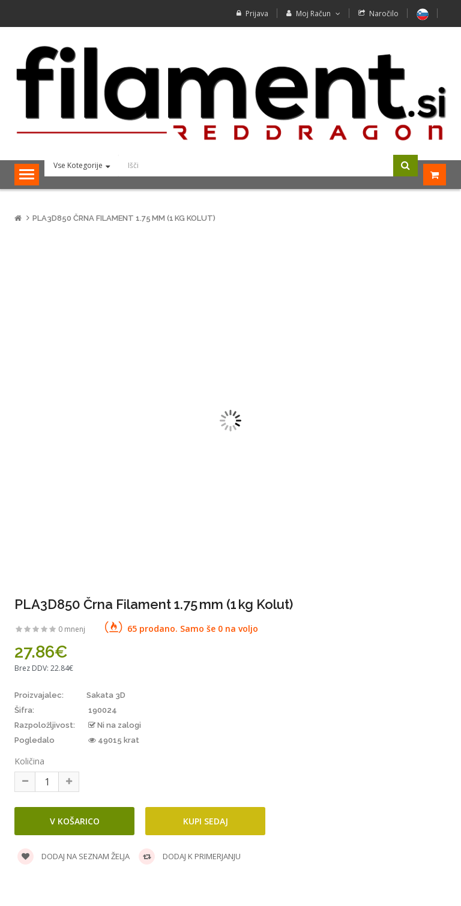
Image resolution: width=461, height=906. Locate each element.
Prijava (257, 13)
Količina (29, 761)
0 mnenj (71, 629)
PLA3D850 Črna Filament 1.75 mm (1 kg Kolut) (123, 218)
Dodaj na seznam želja (73, 856)
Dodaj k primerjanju (190, 856)
